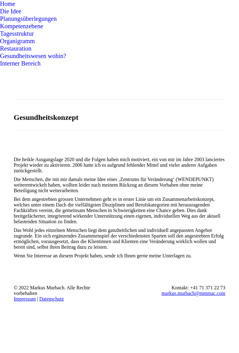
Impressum (25, 298)
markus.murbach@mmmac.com (193, 293)
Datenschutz (51, 298)
